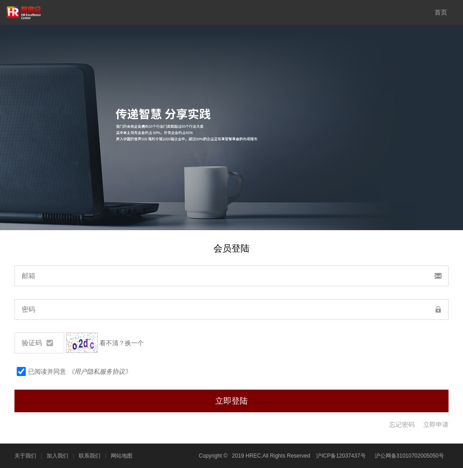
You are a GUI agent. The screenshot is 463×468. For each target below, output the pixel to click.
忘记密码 (402, 424)
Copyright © (213, 456)
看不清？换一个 (121, 343)
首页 (441, 12)
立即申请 (436, 424)
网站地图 (121, 456)
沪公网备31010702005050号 (409, 456)
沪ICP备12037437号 (340, 456)
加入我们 (57, 456)
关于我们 (25, 456)
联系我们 (89, 456)
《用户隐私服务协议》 (99, 371)
